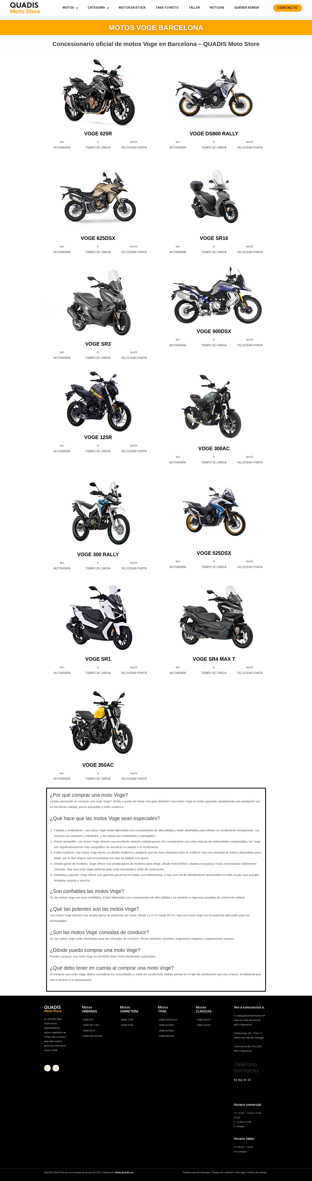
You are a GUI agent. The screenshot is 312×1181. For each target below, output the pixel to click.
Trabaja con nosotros (222, 1172)
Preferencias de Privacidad (196, 1172)
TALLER (194, 7)
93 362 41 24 (242, 1080)
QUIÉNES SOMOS (246, 7)
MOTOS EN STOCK (132, 7)
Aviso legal (240, 1172)
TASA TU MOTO (167, 7)
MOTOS (70, 8)
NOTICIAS (217, 7)
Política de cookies (256, 1172)
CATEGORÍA (98, 8)
